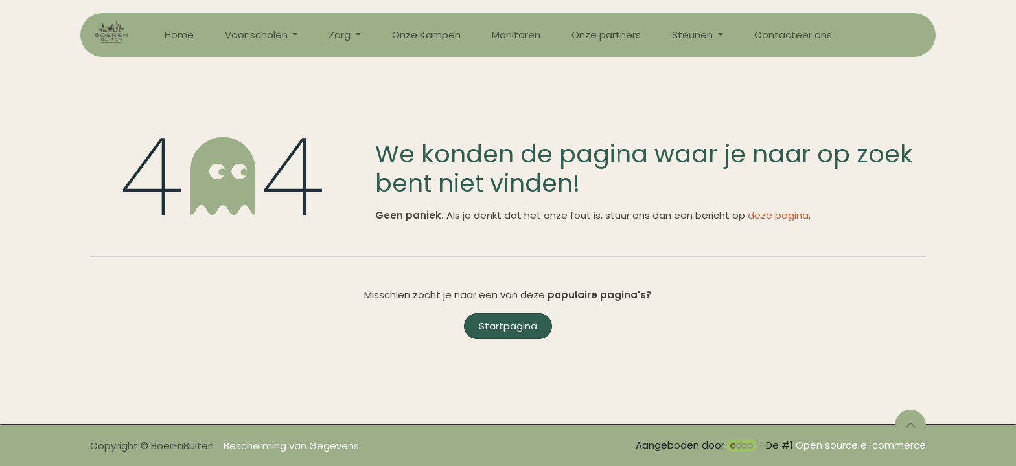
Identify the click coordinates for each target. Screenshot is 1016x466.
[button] (910, 425)
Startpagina (508, 326)
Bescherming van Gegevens (291, 445)
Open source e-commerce (861, 445)
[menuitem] (179, 35)
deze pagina (778, 215)
